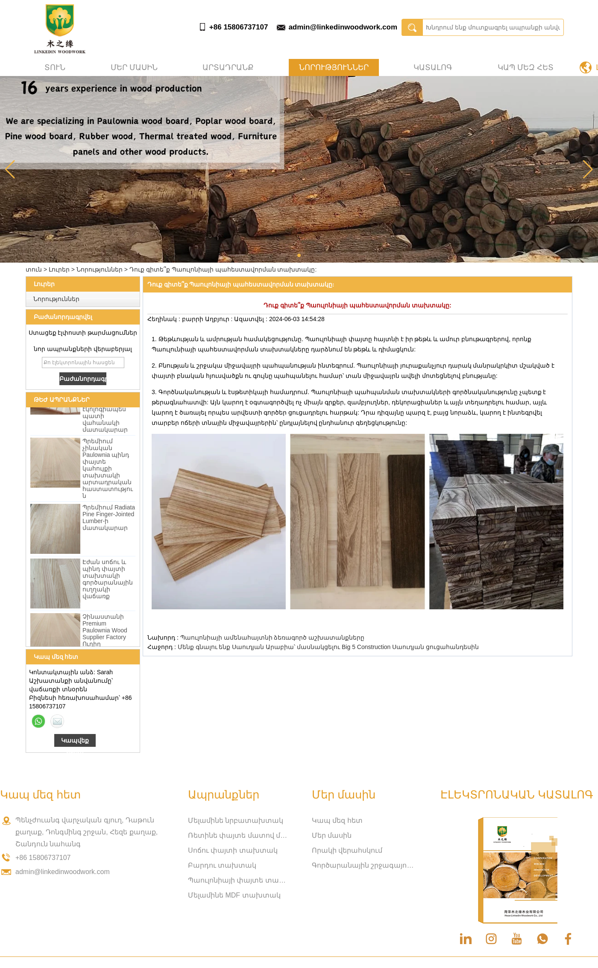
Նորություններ (334, 67)
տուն (54, 67)
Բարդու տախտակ (222, 865)
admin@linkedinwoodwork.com (342, 27)
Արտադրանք (228, 67)
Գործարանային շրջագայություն (363, 865)
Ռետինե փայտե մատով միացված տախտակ (239, 835)
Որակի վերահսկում (347, 850)
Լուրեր (59, 269)
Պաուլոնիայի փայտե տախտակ (239, 880)
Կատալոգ (432, 67)
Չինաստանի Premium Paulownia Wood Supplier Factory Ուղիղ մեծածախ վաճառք (104, 638)
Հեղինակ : (164, 319)
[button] (299, 255)
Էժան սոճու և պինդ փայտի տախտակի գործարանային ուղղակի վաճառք (107, 580)
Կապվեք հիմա (75, 742)
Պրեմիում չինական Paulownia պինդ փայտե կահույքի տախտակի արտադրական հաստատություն (107, 469)
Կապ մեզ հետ (526, 67)
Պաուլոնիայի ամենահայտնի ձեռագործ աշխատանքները (272, 637)
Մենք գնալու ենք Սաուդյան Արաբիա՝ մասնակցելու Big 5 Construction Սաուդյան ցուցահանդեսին (328, 646)
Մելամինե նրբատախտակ (235, 820)
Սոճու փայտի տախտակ (233, 850)
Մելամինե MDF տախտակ (234, 895)
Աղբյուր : (220, 319)
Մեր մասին (134, 67)
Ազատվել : (251, 319)
